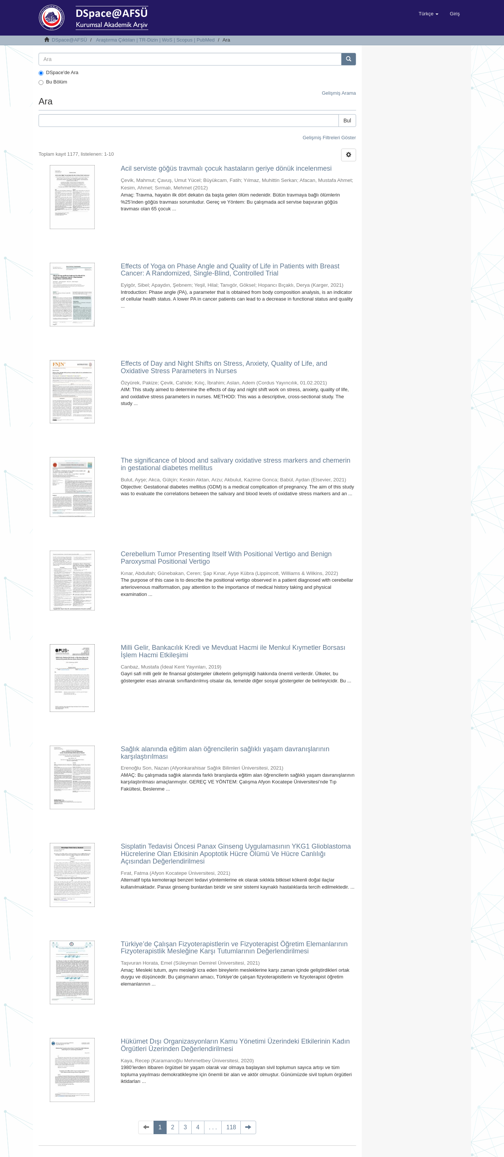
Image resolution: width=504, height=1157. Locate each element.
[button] (428, 13)
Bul (347, 121)
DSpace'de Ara (58, 73)
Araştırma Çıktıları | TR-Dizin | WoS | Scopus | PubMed (155, 40)
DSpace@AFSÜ (69, 40)
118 (231, 1127)
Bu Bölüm (53, 82)
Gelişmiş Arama (339, 93)
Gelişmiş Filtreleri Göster (329, 137)
